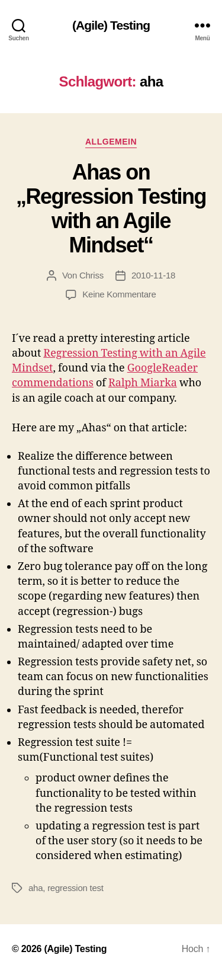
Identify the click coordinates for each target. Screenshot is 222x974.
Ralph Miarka (142, 383)
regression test (75, 888)
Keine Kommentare (119, 294)
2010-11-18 (153, 275)
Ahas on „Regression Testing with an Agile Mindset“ (111, 208)
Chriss (91, 275)
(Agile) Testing (111, 25)
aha (35, 888)
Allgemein (111, 141)
